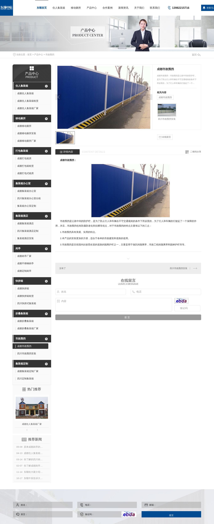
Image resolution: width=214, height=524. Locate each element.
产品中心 (92, 7)
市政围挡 (49, 54)
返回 (196, 54)
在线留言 (165, 137)
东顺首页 (42, 7)
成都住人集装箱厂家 (32, 424)
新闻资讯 (123, 7)
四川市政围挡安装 (167, 119)
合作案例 (108, 7)
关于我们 (139, 7)
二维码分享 (195, 151)
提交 (171, 515)
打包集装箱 (22, 150)
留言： (43, 514)
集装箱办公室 (23, 183)
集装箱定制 (22, 363)
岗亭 (18, 248)
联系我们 (155, 7)
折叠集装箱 (22, 313)
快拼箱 (19, 281)
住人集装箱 (59, 7)
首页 (29, 54)
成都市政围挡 (165, 97)
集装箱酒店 (22, 216)
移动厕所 (76, 7)
